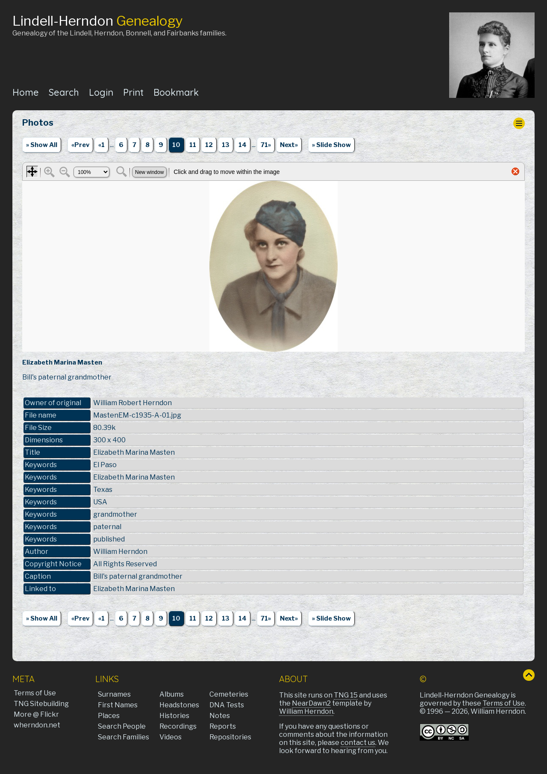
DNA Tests (226, 705)
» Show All (41, 145)
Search (64, 92)
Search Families (123, 737)
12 (209, 145)
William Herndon (306, 711)
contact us (358, 743)
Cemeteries (228, 694)
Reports (222, 726)
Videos (170, 737)
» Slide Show (331, 145)
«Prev (80, 145)
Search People (122, 726)
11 (192, 145)
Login (101, 92)
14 (242, 145)
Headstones (179, 705)
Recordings (178, 726)
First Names (118, 705)
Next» (289, 145)
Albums (171, 694)
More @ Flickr (36, 714)
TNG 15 (346, 695)
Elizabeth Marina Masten (134, 589)
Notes (219, 716)
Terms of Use (35, 693)
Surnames (114, 694)
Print (133, 92)
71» (266, 145)
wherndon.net (37, 725)
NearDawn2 (311, 703)
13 (225, 145)
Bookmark (176, 92)
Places (109, 716)
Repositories (230, 737)
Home (25, 92)
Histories (174, 716)
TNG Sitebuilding (41, 704)
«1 (101, 145)
